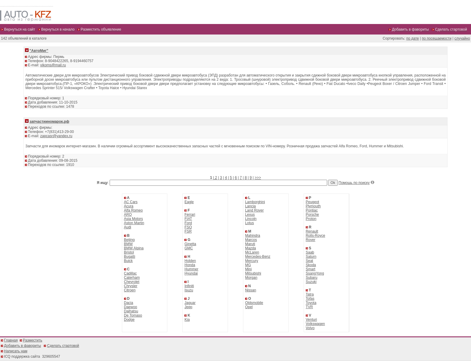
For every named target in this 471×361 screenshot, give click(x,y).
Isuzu (188, 290)
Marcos (251, 240)
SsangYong (315, 273)
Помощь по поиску (354, 183)
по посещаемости (436, 38)
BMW (128, 244)
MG (248, 265)
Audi (127, 227)
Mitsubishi (253, 273)
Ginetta (190, 244)
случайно (462, 38)
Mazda (250, 248)
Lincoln (251, 219)
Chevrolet (131, 282)
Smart (310, 269)
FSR (188, 231)
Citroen (130, 290)
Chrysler (131, 286)
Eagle (189, 202)
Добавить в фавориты (22, 346)
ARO (128, 214)
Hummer (191, 269)
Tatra (310, 294)
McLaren (252, 252)
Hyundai (191, 273)
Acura (128, 206)
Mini (248, 269)
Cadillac (130, 273)
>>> (258, 178)
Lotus (249, 223)
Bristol (129, 252)
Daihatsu (131, 311)
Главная (11, 340)
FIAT (188, 219)
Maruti (250, 244)
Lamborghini (255, 202)
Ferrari (189, 214)
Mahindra (252, 235)
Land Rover (254, 210)
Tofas (310, 298)
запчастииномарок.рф (49, 121)
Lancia (250, 206)
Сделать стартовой (63, 346)
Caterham (132, 277)
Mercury (251, 261)
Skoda (311, 265)
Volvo (310, 328)
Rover (310, 240)
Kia (187, 319)
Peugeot (312, 202)
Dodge (129, 319)
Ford (188, 223)
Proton (311, 219)
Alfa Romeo (133, 210)
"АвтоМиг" (38, 51)
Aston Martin (134, 223)
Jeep (188, 307)
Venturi (311, 319)
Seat (309, 261)
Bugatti (129, 256)
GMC (188, 248)
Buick (128, 261)
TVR (309, 307)
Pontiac (312, 210)
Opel (249, 307)
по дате (412, 38)
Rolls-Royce (315, 235)
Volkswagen (315, 324)
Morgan (251, 277)
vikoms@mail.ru (53, 65)
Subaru (312, 277)
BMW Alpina (134, 248)
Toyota (311, 303)
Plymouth (313, 206)
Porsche (312, 214)
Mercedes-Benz (257, 256)
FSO (188, 227)
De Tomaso (133, 315)
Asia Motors (133, 219)
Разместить (32, 340)
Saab (310, 252)
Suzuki (311, 282)
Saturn (311, 256)
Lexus (250, 214)
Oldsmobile (254, 303)
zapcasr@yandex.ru (56, 136)
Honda (189, 265)
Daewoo (130, 307)
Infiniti (189, 286)
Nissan (250, 290)
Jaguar (190, 303)
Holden (190, 261)
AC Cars (131, 202)
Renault (312, 231)
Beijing (129, 240)
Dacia (128, 303)
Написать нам (15, 351)
